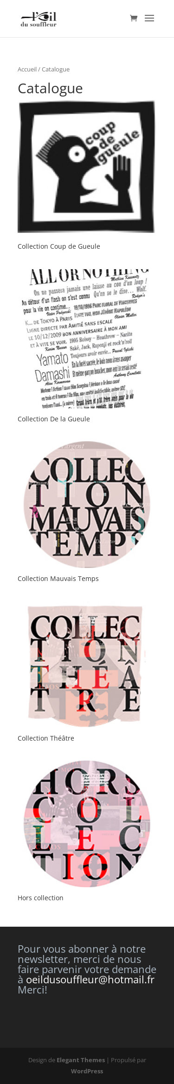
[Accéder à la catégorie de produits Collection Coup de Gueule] (87, 176)
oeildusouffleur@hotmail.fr (90, 979)
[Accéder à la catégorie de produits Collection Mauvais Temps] (87, 513)
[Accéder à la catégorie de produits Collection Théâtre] (87, 672)
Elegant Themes (81, 1060)
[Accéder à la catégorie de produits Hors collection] (87, 832)
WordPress (87, 1071)
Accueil (27, 69)
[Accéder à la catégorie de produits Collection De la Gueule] (87, 347)
